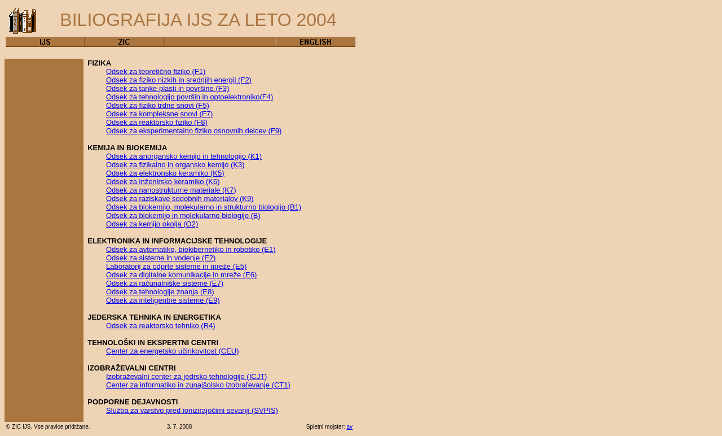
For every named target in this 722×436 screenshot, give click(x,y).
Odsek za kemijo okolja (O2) (152, 224)
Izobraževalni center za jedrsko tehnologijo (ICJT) (186, 376)
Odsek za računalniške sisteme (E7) (164, 283)
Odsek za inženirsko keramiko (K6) (163, 181)
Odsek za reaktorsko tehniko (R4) (160, 325)
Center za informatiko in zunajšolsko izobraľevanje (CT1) (198, 385)
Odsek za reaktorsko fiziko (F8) (157, 122)
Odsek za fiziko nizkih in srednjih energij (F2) (179, 80)
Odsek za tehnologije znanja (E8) (160, 291)
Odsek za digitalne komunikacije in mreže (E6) (181, 275)
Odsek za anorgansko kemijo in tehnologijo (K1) (184, 156)
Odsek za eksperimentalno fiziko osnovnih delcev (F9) (193, 131)
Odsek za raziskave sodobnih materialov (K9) (180, 198)
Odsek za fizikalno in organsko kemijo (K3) (175, 164)
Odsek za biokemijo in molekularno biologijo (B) (183, 215)
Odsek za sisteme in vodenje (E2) (160, 258)
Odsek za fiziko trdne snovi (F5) (157, 105)
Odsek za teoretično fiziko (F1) (155, 71)
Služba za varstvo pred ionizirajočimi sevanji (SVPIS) (192, 410)
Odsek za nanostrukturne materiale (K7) (171, 190)
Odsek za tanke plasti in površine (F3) (167, 88)
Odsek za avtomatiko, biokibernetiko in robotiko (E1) (191, 249)
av (349, 427)
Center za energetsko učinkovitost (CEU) (172, 351)
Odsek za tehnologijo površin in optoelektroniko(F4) (189, 97)
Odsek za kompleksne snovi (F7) (159, 114)
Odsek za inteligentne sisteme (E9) (163, 300)
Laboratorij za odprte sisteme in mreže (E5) (176, 266)
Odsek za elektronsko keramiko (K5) (165, 173)
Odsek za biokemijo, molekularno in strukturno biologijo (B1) (203, 207)
